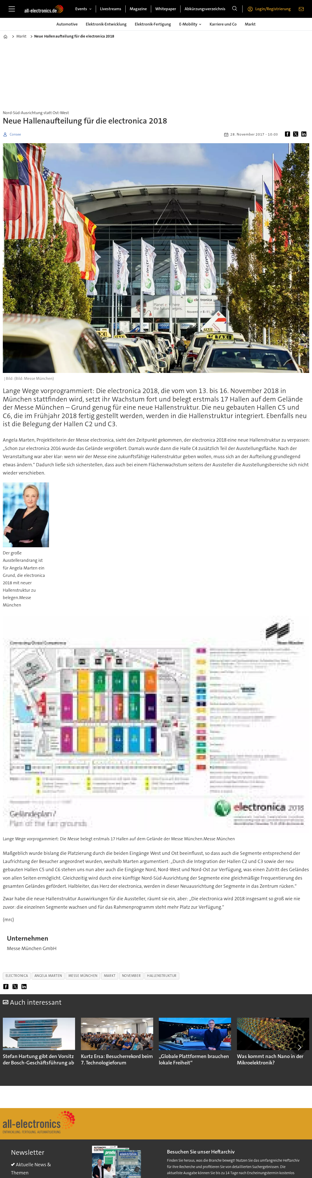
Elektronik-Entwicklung (106, 24)
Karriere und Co (223, 24)
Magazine (138, 8)
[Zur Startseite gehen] (44, 9)
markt (110, 976)
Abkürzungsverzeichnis (205, 8)
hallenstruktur (162, 976)
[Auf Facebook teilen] (288, 134)
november (131, 976)
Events (81, 8)
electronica (17, 976)
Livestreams (110, 8)
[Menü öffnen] (12, 9)
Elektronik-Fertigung (153, 24)
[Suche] (235, 9)
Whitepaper (165, 8)
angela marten (48, 976)
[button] (299, 1047)
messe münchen (83, 976)
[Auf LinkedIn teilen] (305, 134)
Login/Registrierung (273, 8)
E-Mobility (188, 24)
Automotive (67, 24)
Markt (250, 24)
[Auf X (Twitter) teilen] (297, 134)
